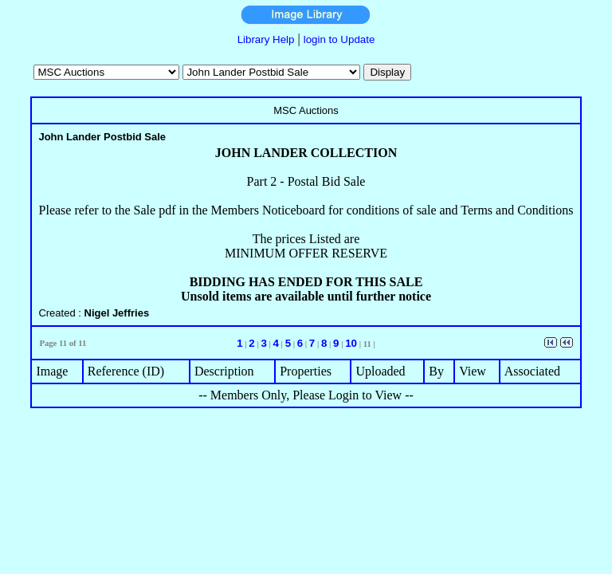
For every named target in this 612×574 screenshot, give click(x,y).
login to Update (339, 39)
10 (351, 343)
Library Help (266, 39)
